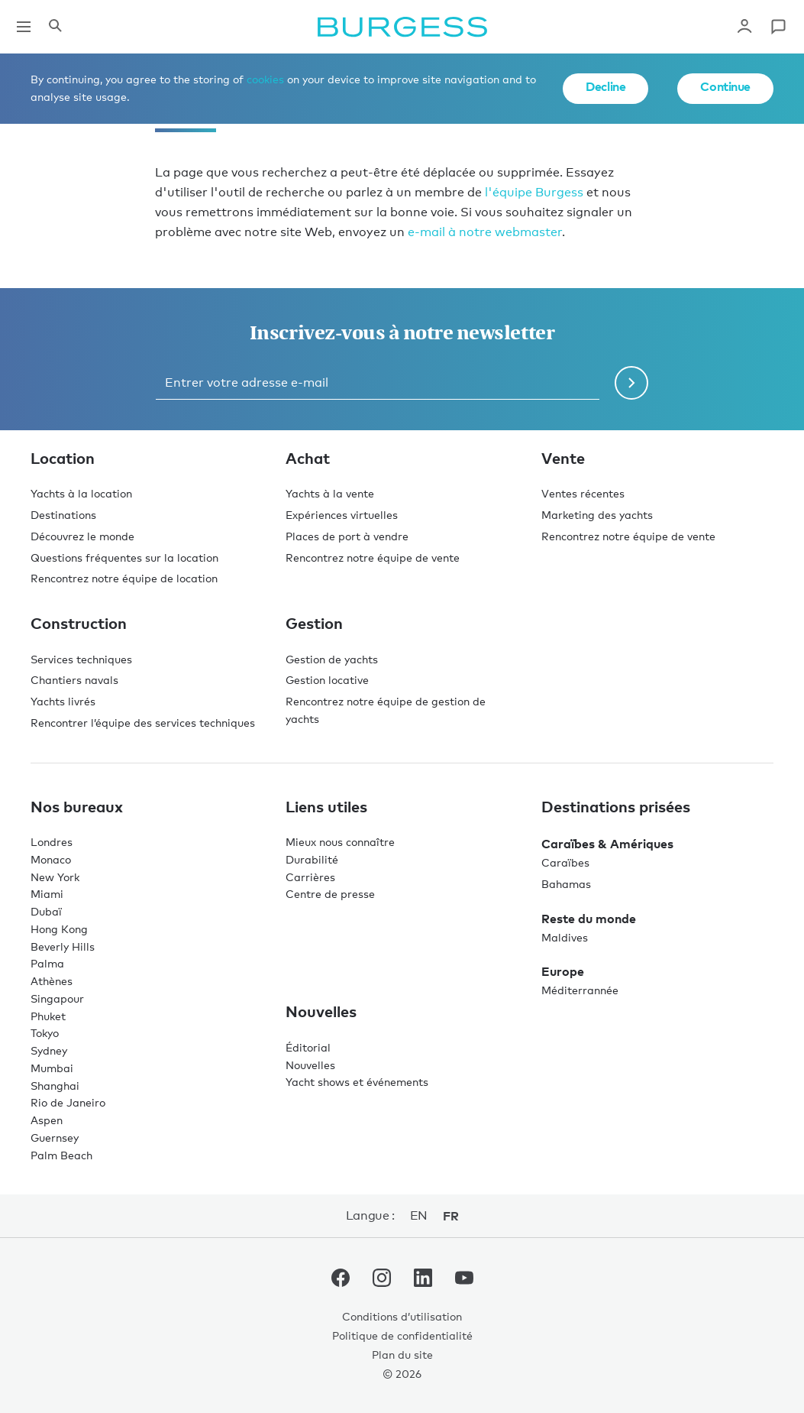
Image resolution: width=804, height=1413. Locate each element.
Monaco (51, 859)
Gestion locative (327, 679)
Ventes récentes (583, 493)
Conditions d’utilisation (402, 1316)
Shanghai (55, 1085)
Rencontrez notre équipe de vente (373, 557)
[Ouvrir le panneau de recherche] (55, 26)
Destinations (63, 514)
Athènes (52, 980)
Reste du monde (588, 918)
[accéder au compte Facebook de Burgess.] (340, 1281)
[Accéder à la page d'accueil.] (402, 26)
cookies (265, 79)
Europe (562, 971)
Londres (52, 841)
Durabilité (312, 859)
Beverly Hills (63, 946)
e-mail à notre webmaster (485, 232)
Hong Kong (59, 928)
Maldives (564, 937)
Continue (725, 86)
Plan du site (402, 1354)
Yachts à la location (81, 493)
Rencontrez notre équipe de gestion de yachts (386, 710)
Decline (605, 86)
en (419, 1215)
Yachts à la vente (330, 493)
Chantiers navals (74, 679)
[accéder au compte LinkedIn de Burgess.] (423, 1281)
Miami (47, 893)
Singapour (57, 998)
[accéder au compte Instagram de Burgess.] (382, 1281)
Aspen (47, 1119)
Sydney (49, 1050)
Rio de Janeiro (68, 1102)
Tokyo (45, 1032)
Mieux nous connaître (340, 841)
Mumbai (52, 1067)
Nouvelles (310, 1064)
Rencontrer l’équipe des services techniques (143, 722)
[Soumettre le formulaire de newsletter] (631, 383)
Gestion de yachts (332, 659)
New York (55, 876)
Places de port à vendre (347, 536)
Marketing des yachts (597, 514)
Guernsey (55, 1137)
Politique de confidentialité (402, 1335)
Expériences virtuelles (342, 514)
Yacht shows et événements (357, 1081)
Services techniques (81, 659)
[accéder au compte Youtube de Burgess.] (464, 1281)
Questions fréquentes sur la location (124, 557)
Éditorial (308, 1047)
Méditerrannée (579, 990)
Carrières (310, 876)
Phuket (48, 1016)
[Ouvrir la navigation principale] (23, 27)
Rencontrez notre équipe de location (124, 578)
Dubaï (46, 911)
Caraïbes (565, 862)
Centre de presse (330, 893)
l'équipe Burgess (534, 192)
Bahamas (566, 883)
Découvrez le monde (82, 536)
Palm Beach (61, 1155)
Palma (47, 963)
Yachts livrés (63, 701)
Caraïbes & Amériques (607, 843)
